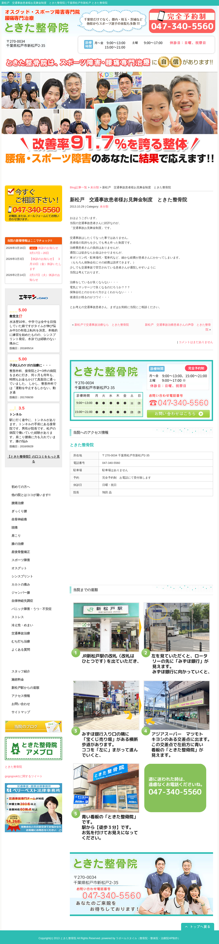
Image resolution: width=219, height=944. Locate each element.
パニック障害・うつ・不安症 (31, 609)
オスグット (19, 568)
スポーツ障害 (20, 560)
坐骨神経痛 (19, 519)
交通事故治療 (20, 633)
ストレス (17, 617)
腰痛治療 (17, 503)
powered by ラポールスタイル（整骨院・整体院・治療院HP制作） (141, 938)
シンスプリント (22, 576)
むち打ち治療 (20, 641)
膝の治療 (17, 543)
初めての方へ (20, 487)
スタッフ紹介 (20, 671)
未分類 (94, 187)
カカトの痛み (20, 584)
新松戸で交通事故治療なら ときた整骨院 (101, 324)
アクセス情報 (20, 696)
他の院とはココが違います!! (30, 495)
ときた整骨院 (13, 766)
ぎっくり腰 (19, 511)
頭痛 (14, 527)
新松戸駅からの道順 (25, 687)
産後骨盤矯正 (20, 552)
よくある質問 (20, 649)
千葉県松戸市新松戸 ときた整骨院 (87, 2)
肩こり (16, 535)
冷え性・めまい (22, 625)
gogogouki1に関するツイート (24, 776)
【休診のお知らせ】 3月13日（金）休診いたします (45, 263)
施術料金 (17, 679)
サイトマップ (20, 712)
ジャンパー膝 (20, 592)
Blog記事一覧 (78, 187)
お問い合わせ (20, 704)
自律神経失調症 (22, 600)
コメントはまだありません (196, 342)
